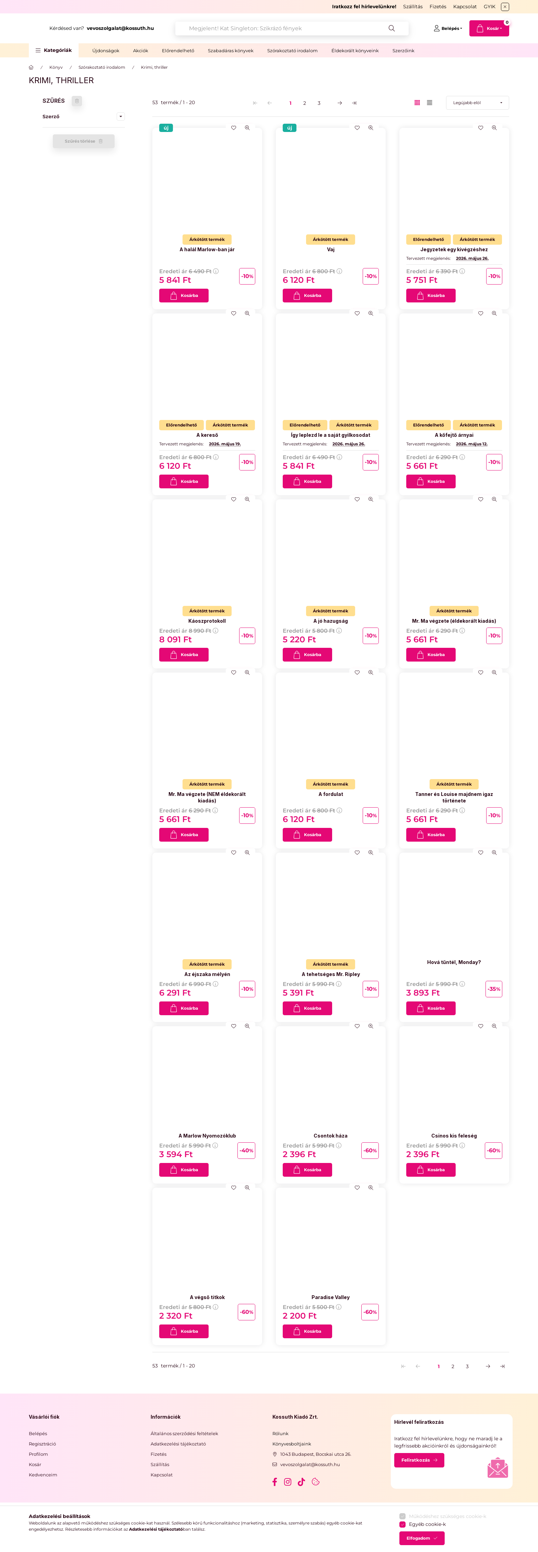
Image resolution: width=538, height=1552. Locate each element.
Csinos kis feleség (454, 1136)
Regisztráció (42, 1443)
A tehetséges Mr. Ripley (331, 974)
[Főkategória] (31, 67)
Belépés (38, 1433)
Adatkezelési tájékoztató (178, 1443)
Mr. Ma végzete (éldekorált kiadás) (454, 621)
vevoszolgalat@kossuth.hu (310, 1464)
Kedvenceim (43, 1474)
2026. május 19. (225, 443)
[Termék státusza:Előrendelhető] (428, 239)
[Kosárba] (184, 295)
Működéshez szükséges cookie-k (447, 1547)
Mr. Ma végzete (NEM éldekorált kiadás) (207, 797)
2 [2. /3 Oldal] (304, 103)
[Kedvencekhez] (234, 128)
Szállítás (413, 6)
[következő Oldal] (340, 103)
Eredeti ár (189, 271)
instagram (288, 1482)
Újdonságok (105, 50)
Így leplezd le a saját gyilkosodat (330, 435)
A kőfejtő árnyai (454, 435)
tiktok (302, 1482)
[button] (54, 50)
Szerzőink (403, 50)
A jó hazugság (330, 621)
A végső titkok (207, 1297)
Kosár (35, 1464)
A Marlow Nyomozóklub (207, 1136)
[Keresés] (406, 28)
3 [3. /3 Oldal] (319, 103)
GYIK (489, 6)
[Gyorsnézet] (247, 128)
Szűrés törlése (80, 141)
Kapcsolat (465, 6)
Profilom (38, 1454)
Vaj (331, 249)
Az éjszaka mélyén (207, 974)
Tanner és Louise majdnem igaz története (454, 797)
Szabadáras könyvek (231, 50)
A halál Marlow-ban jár (207, 249)
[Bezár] (505, 7)
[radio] (429, 102)
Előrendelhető (178, 50)
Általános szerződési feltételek (184, 1433)
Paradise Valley (331, 1297)
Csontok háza (331, 1136)
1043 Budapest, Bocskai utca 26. (315, 1454)
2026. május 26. (472, 258)
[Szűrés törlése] (77, 101)
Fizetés (438, 6)
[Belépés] (447, 28)
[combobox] (322, 28)
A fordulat (330, 794)
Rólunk (280, 1433)
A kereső (207, 435)
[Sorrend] (477, 103)
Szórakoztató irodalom (292, 50)
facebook (274, 1482)
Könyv (56, 67)
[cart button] (489, 28)
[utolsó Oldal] (354, 103)
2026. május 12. (472, 443)
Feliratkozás (415, 1460)
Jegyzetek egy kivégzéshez (454, 249)
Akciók (140, 50)
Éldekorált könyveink (355, 50)
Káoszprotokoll (207, 621)
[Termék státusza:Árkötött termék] (207, 239)
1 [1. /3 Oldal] (290, 103)
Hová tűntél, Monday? (454, 962)
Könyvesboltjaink (291, 1443)
